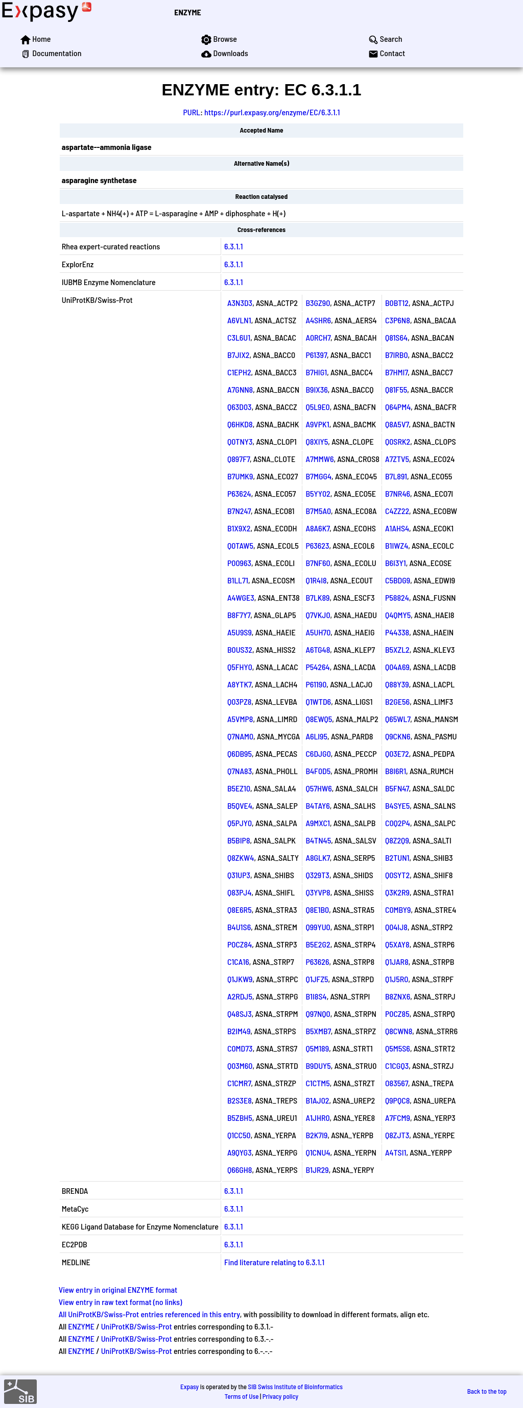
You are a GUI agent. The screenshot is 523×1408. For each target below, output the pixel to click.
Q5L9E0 (317, 407)
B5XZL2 (397, 649)
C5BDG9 (397, 580)
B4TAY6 (317, 805)
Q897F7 (238, 459)
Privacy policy (280, 1396)
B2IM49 (239, 1031)
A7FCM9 (397, 1117)
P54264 (317, 667)
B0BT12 (397, 303)
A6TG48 (317, 649)
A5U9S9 (239, 632)
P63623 (317, 545)
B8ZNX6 (397, 996)
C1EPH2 (239, 372)
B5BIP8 (238, 840)
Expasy (189, 1387)
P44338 (397, 632)
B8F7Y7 (238, 615)
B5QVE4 (239, 805)
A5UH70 (317, 632)
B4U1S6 (239, 927)
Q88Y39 (397, 684)
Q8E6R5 (239, 909)
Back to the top (487, 1391)
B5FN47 (397, 788)
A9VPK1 (317, 424)
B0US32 (239, 649)
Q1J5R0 (397, 979)
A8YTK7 (239, 684)
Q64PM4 (398, 407)
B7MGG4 (318, 476)
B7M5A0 (318, 511)
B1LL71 (237, 580)
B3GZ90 (317, 303)
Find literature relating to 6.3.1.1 (274, 1262)
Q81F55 (396, 389)
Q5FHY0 (239, 667)
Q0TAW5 (240, 545)
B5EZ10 (238, 788)
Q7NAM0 (240, 736)
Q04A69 (397, 667)
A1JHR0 (317, 1117)
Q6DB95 (239, 753)
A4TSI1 (396, 1152)
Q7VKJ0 (317, 615)
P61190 (315, 684)
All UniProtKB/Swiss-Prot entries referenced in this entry (149, 1314)
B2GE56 (397, 701)
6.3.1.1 (233, 246)
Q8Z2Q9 (397, 840)
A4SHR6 (318, 320)
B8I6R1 (395, 771)
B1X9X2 (239, 528)
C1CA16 (238, 961)
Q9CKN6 (398, 736)
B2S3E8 (239, 1100)
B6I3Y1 (395, 563)
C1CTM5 (317, 1083)
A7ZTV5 (397, 459)
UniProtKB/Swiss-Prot (136, 1326)
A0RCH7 (317, 337)
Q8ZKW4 (240, 857)
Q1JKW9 (240, 979)
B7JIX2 (238, 355)
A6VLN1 (239, 320)
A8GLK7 (317, 857)
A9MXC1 (317, 823)
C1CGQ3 (397, 1065)
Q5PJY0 (239, 823)
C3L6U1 (238, 337)
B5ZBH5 (239, 1117)
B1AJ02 (317, 1100)
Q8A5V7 (397, 424)
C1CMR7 (239, 1083)
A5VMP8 (240, 719)
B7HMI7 (396, 372)
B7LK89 (317, 597)
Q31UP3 (238, 875)
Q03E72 (397, 753)
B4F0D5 (317, 771)
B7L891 (396, 476)
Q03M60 (240, 1065)
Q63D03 (239, 407)
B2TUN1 (397, 857)
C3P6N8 (397, 320)
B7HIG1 (316, 372)
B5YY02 (317, 493)
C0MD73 (240, 1048)
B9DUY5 (317, 1065)
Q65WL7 (397, 719)
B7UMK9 (240, 476)
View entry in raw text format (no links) (120, 1302)
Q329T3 (317, 875)
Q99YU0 (317, 927)
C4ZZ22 (397, 511)
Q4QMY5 (398, 615)
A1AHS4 (397, 528)
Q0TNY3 (240, 441)
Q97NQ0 (317, 1013)
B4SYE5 (397, 805)
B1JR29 (316, 1169)
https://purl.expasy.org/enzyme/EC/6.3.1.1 (272, 112)
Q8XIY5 (316, 441)
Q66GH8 (239, 1169)
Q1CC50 (239, 1135)
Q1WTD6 (318, 701)
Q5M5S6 (397, 1048)
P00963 (239, 563)
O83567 (396, 1083)
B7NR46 (397, 493)
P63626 (317, 961)
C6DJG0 (317, 753)
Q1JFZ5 (316, 979)
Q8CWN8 (398, 1031)
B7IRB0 (396, 355)
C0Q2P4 (397, 823)
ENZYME (187, 12)
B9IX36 (316, 389)
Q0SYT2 (397, 875)
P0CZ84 (239, 944)
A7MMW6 (319, 459)
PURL (192, 112)
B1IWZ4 (396, 545)
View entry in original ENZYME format (118, 1289)
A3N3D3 (239, 303)
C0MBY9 (398, 909)
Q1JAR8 (397, 961)
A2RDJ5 (239, 996)
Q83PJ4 (239, 892)
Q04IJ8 (396, 927)
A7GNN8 (240, 389)
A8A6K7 (317, 528)
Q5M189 (317, 1048)
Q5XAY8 (397, 944)
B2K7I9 (316, 1135)
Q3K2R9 (397, 892)
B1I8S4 (315, 996)
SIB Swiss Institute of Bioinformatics (295, 1387)
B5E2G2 (317, 944)
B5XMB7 (317, 1031)
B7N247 (239, 511)
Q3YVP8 (317, 892)
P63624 (239, 493)
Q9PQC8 (397, 1100)
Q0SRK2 (397, 441)
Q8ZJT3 (397, 1135)
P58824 (397, 597)
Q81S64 (396, 337)
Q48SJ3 (239, 1013)
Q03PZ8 (239, 701)
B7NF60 (317, 563)
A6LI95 (316, 736)
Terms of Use (242, 1396)
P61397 (316, 355)
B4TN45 (318, 840)
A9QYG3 (239, 1152)
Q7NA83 (239, 771)
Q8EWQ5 (318, 719)
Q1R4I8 (315, 580)
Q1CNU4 (317, 1152)
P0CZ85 (397, 1013)
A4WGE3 (240, 597)
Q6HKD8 (240, 424)
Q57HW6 (318, 788)
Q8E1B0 (317, 909)
